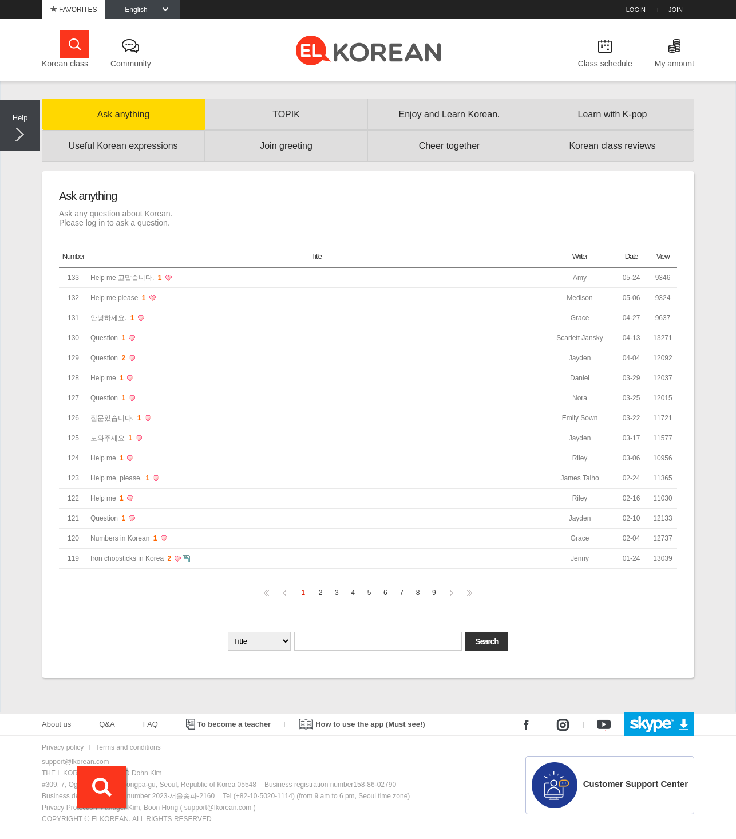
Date (631, 256)
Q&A (106, 724)
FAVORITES (73, 10)
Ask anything (123, 114)
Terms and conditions (128, 747)
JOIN (675, 9)
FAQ (150, 724)
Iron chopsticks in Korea (131, 558)
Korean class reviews (612, 146)
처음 (266, 593)
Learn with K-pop (612, 114)
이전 (285, 593)
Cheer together (449, 146)
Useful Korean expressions (122, 146)
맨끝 (470, 593)
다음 (451, 593)
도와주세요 (112, 438)
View (663, 256)
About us (56, 724)
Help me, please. (120, 478)
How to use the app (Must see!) (362, 724)
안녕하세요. (113, 318)
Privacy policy (63, 747)
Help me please (119, 298)
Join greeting (286, 146)
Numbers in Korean (124, 538)
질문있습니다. (116, 418)
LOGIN (636, 9)
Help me (107, 378)
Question (108, 338)
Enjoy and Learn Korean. (449, 114)
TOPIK (286, 114)
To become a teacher (228, 724)
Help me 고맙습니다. (127, 278)
